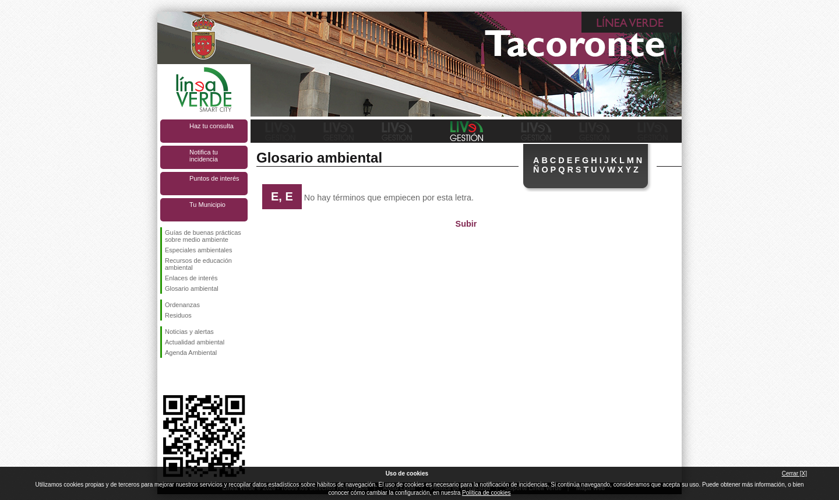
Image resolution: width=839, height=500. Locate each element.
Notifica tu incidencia (203, 156)
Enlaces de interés (191, 277)
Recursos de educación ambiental (198, 264)
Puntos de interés (214, 178)
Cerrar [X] (794, 473)
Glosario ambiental (191, 288)
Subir (466, 223)
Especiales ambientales (198, 250)
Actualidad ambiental (194, 342)
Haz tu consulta (211, 125)
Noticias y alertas (189, 331)
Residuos (178, 315)
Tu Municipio (207, 204)
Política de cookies (486, 493)
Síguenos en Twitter (186, 376)
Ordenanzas (182, 304)
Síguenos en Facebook (167, 376)
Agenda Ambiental (191, 352)
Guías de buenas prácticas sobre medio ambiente (203, 236)
